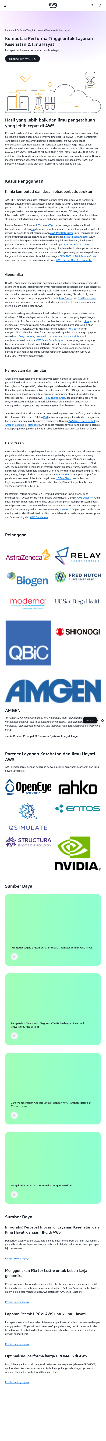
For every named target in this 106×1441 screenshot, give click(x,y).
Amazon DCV (67, 509)
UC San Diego (63, 478)
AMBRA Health (63, 474)
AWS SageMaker (39, 517)
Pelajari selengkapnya (17, 1258)
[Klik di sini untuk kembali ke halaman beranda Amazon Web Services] (53, 5)
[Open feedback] (102, 720)
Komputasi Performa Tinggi (19, 30)
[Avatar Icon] (100, 6)
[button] (22, 58)
